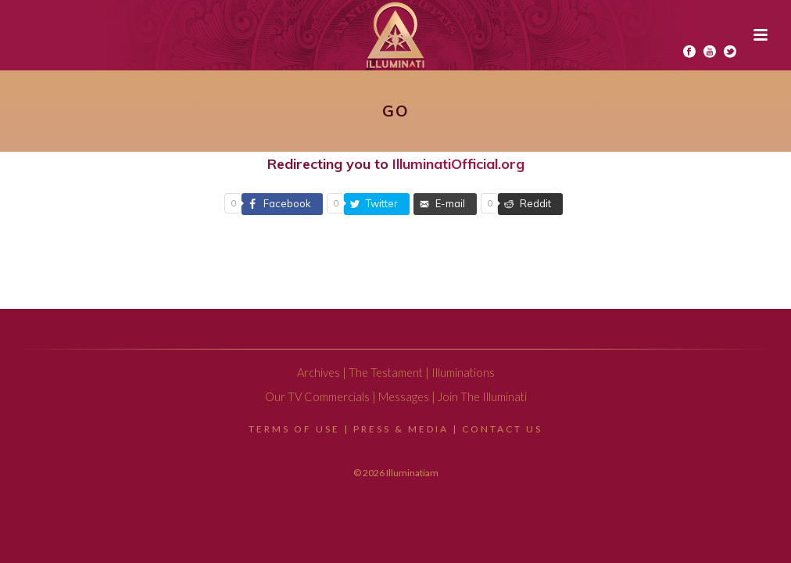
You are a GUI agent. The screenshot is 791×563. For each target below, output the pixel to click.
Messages (403, 396)
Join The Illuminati (482, 396)
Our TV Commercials (317, 396)
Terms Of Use (294, 429)
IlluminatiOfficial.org (458, 164)
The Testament (386, 372)
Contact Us (502, 429)
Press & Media (401, 429)
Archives (318, 372)
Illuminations (463, 372)
